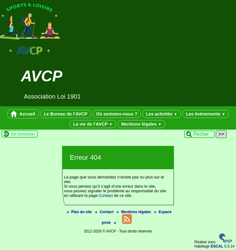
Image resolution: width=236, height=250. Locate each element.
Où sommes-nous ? (116, 113)
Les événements (205, 113)
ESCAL (217, 246)
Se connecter (23, 134)
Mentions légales (141, 124)
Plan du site (80, 212)
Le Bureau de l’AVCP (66, 113)
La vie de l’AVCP (92, 124)
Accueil (23, 114)
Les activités (161, 113)
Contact (106, 195)
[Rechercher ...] (199, 134)
